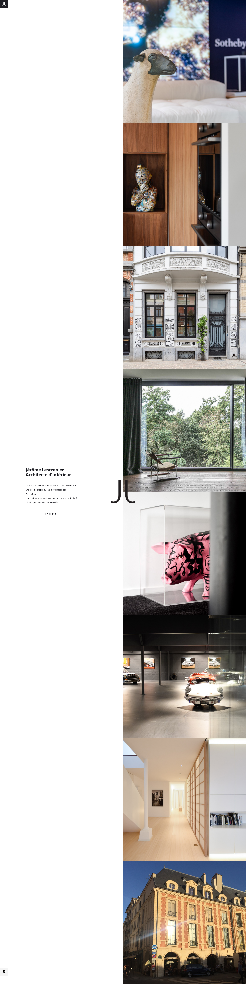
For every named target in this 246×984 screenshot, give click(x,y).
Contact (4, 980)
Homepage (4, 4)
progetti (51, 514)
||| (4, 492)
